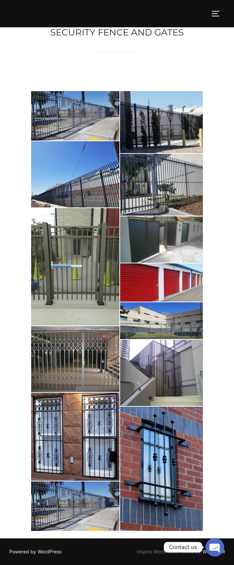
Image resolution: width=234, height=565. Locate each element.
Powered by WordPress (35, 551)
